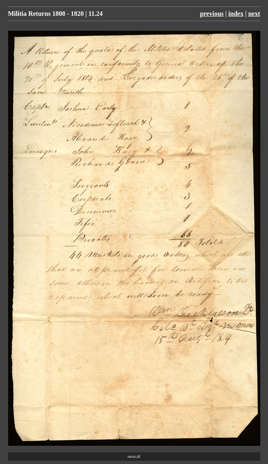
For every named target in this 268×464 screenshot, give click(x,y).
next (254, 13)
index (235, 13)
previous (211, 13)
